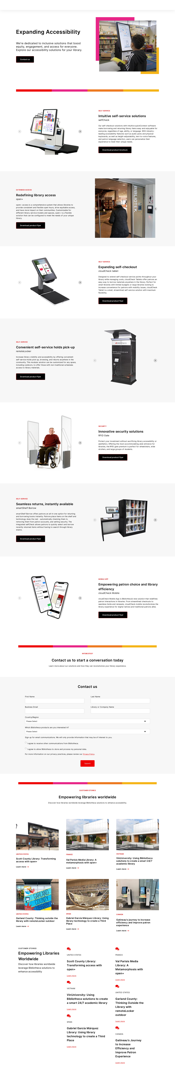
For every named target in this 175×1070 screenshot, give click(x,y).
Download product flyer (30, 225)
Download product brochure (115, 150)
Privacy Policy (89, 754)
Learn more (22, 867)
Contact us (25, 59)
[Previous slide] (19, 131)
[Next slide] (80, 131)
